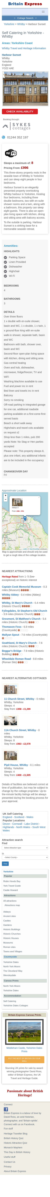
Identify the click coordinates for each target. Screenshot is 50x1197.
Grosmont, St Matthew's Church (21, 618)
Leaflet (25, 549)
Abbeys (7, 912)
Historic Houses (11, 938)
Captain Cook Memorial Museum (21, 586)
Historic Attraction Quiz (15, 1143)
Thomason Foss (11, 626)
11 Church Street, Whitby (19, 698)
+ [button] (5, 496)
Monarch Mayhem (13, 1147)
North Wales (23, 827)
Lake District (31, 823)
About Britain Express (15, 1171)
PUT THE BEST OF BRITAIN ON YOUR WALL (24, 1059)
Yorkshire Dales (11, 962)
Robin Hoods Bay (11, 881)
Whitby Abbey (10, 594)
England (7, 817)
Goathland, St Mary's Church (19, 642)
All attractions (10, 901)
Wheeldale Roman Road (16, 658)
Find (4, 843)
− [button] (5, 500)
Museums (8, 943)
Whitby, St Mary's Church (17, 602)
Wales (29, 817)
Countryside (10, 957)
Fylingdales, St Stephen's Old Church (24, 610)
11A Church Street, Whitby (20, 730)
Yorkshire (9, 24)
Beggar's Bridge (11, 650)
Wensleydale (9, 975)
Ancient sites (9, 916)
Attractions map (12, 905)
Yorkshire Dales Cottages (15, 1005)
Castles (7, 920)
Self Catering (9, 1001)
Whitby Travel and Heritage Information (24, 48)
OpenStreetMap (35, 549)
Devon (6, 823)
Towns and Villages (12, 951)
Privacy (7, 1166)
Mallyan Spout (10, 634)
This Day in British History (17, 1152)
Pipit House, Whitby (16, 765)
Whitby (21, 24)
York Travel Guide (12, 886)
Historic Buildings (11, 929)
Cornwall (17, 823)
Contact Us (9, 1162)
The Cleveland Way (12, 971)
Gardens (7, 925)
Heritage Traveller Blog (15, 1133)
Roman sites (9, 947)
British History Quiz (13, 1138)
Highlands (8, 827)
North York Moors (11, 966)
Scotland (19, 817)
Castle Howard (10, 890)
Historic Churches (12, 934)
